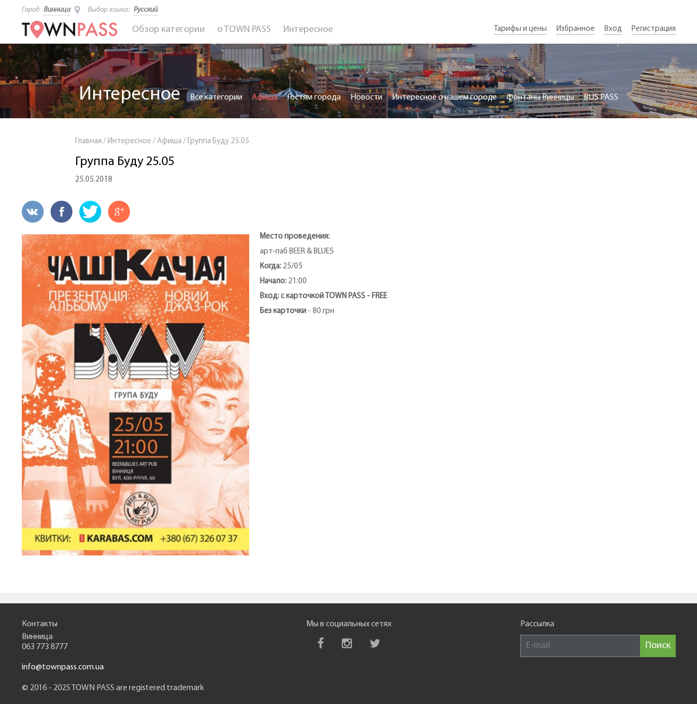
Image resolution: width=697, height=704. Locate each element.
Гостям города (314, 97)
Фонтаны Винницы (540, 97)
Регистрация (654, 29)
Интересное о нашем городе (444, 97)
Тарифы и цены (520, 29)
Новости (366, 97)
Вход (613, 29)
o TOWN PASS (244, 29)
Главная (88, 141)
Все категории (216, 97)
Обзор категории (168, 29)
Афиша (264, 97)
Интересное (308, 29)
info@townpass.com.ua (63, 667)
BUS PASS (601, 97)
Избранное (575, 29)
